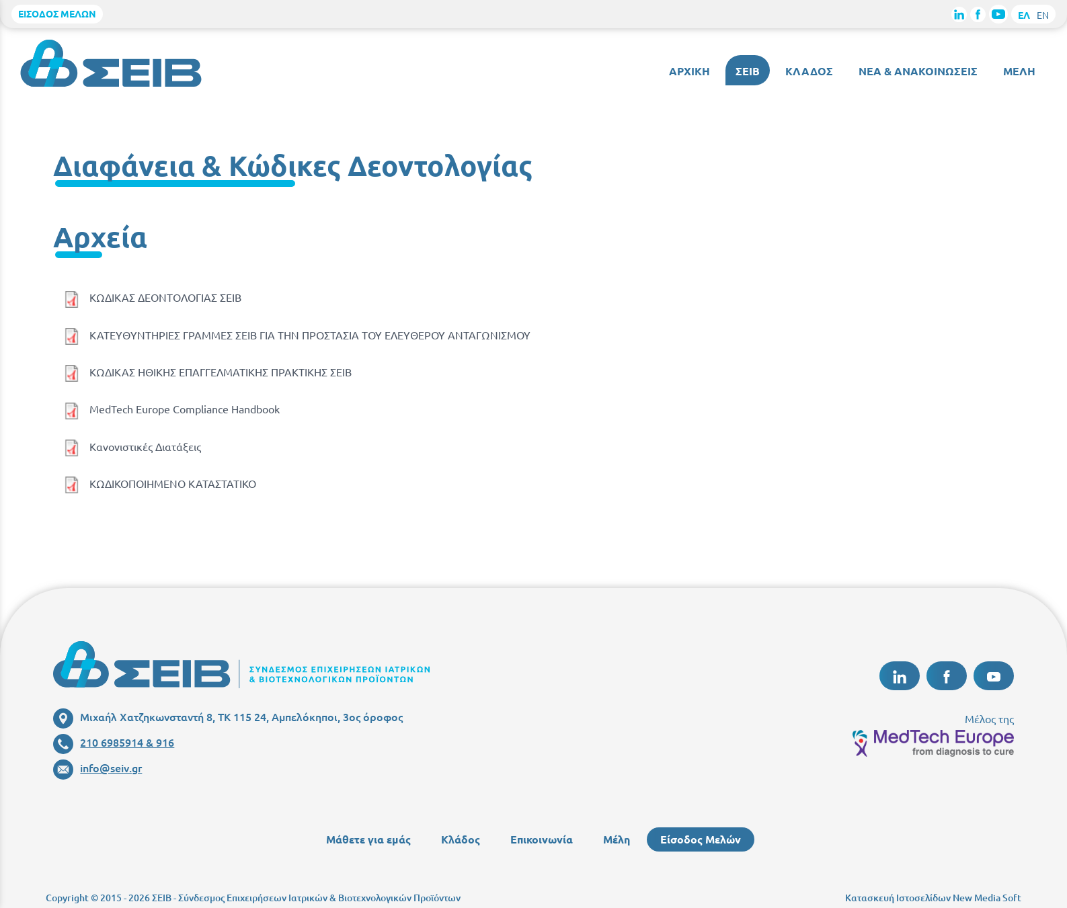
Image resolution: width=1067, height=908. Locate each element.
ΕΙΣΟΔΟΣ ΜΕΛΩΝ (57, 13)
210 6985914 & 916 (113, 742)
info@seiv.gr (97, 767)
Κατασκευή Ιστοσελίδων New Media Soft (933, 897)
